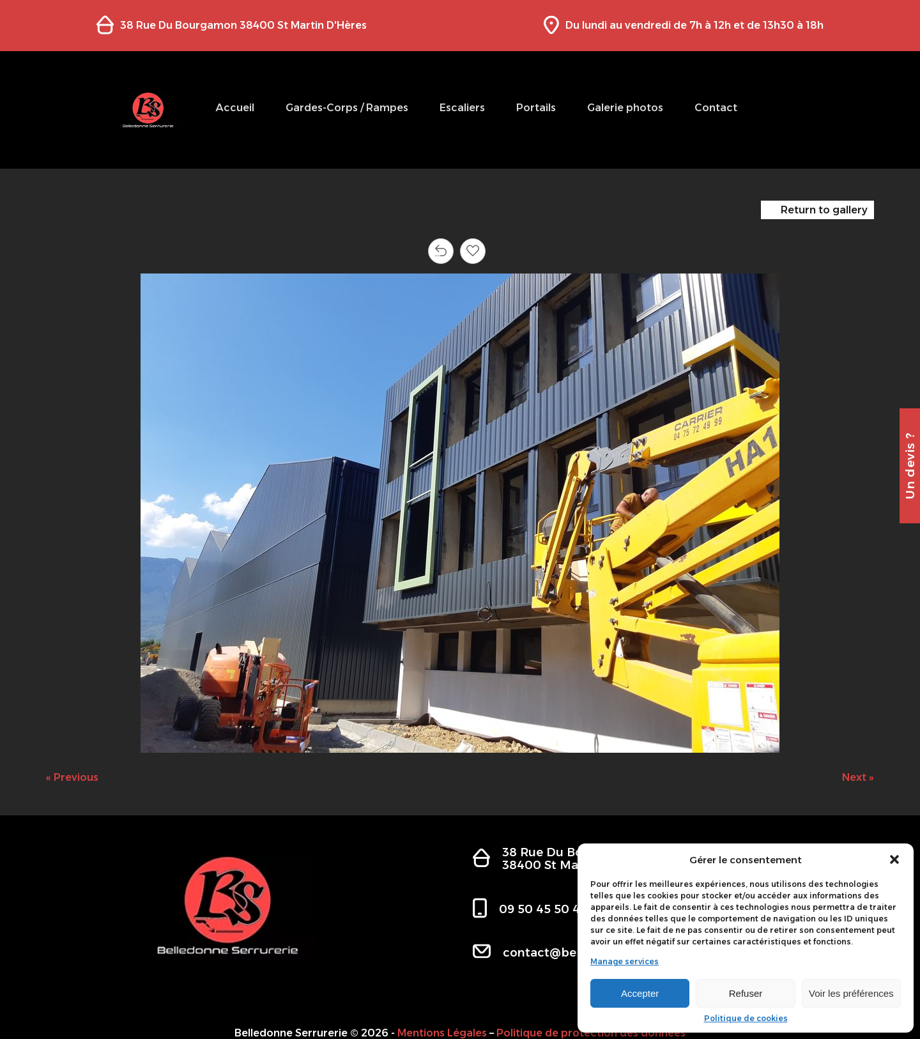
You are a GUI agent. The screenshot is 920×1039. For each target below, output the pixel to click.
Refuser (746, 993)
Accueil (234, 108)
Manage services (624, 961)
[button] (894, 859)
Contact (715, 108)
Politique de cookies (746, 1018)
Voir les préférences (851, 993)
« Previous (72, 777)
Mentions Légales (442, 1033)
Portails (536, 108)
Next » (858, 777)
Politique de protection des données (591, 1033)
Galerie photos (625, 108)
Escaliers (462, 108)
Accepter (640, 993)
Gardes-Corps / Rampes (347, 108)
